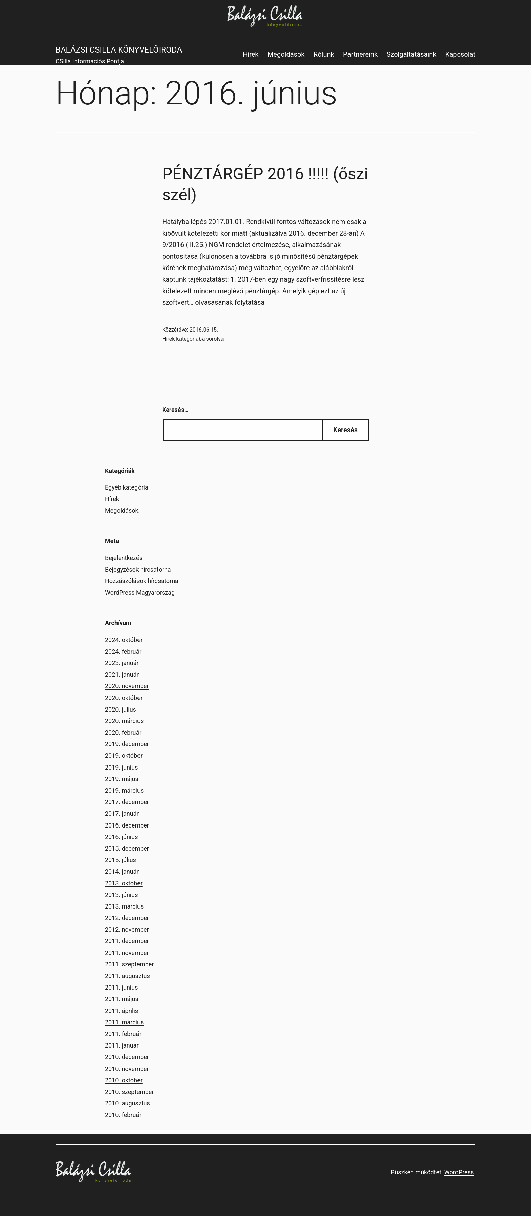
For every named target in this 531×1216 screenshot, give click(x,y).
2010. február (123, 1114)
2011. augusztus (127, 975)
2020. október (124, 697)
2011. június (121, 987)
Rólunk (324, 54)
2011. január (122, 1045)
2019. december (127, 743)
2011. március (124, 1022)
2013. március (124, 906)
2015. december (127, 848)
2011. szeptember (129, 964)
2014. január (122, 871)
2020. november (127, 686)
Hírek (251, 54)
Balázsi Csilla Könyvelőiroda (119, 50)
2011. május (122, 998)
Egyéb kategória (126, 487)
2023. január (122, 662)
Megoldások (286, 54)
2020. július (120, 709)
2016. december (127, 825)
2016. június (121, 836)
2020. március (124, 720)
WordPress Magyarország (140, 592)
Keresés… (175, 409)
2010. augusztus (127, 1103)
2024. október (124, 639)
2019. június (121, 767)
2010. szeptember (129, 1091)
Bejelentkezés (123, 557)
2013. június (121, 894)
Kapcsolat (460, 54)
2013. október (124, 883)
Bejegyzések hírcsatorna (138, 569)
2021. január (122, 674)
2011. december (127, 940)
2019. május (122, 778)
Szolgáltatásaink (412, 54)
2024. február (123, 651)
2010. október (124, 1080)
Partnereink (360, 54)
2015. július (120, 859)
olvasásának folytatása (229, 302)
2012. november (127, 929)
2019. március (124, 790)
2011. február (123, 1033)
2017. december (127, 801)
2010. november (127, 1068)
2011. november (127, 952)
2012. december (127, 917)
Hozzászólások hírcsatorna (141, 580)
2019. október (124, 755)
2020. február (123, 732)
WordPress (459, 1172)
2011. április (121, 1010)
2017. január (122, 813)
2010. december (127, 1056)
